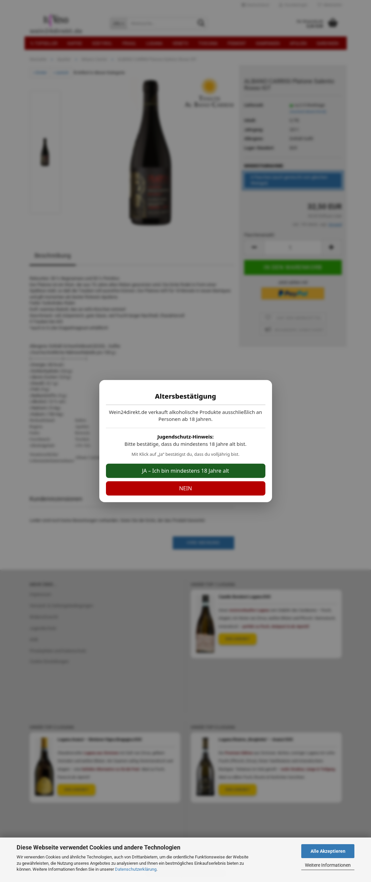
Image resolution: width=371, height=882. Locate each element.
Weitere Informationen (328, 865)
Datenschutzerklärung (135, 869)
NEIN (185, 488)
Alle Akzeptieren (328, 851)
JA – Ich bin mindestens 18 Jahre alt (185, 470)
